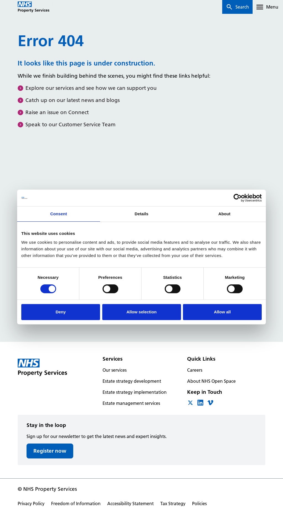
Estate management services (131, 403)
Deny (61, 312)
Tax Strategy (172, 503)
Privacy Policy (31, 503)
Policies (199, 503)
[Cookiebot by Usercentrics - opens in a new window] (237, 198)
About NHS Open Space (211, 381)
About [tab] (224, 213)
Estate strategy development (132, 381)
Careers (194, 370)
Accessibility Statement (130, 503)
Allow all (222, 312)
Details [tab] (141, 213)
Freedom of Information (76, 503)
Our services (115, 370)
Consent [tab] (58, 213)
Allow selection (141, 312)
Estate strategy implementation (135, 392)
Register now (49, 451)
